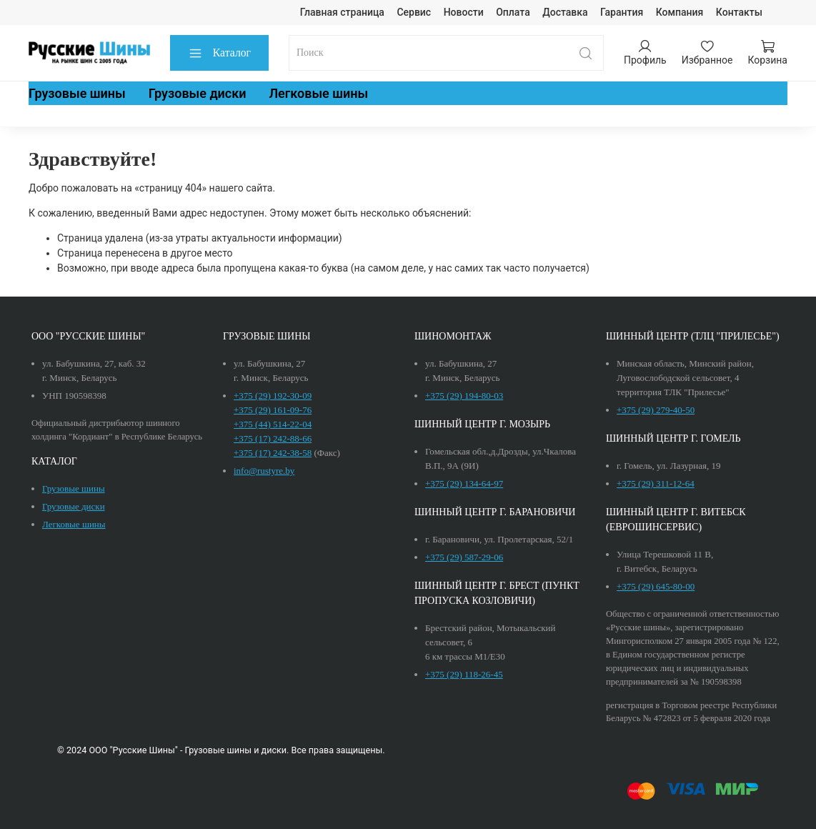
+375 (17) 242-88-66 (273, 438)
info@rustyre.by (264, 470)
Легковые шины (318, 93)
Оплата (513, 12)
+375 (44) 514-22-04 (273, 424)
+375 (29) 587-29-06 (464, 557)
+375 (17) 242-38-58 (273, 452)
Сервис (414, 12)
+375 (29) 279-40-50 (656, 409)
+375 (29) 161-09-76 (273, 409)
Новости (464, 12)
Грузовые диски (198, 93)
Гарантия (621, 12)
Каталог (219, 53)
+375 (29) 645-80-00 (656, 586)
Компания (680, 12)
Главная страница (342, 12)
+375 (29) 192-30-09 (273, 395)
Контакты (739, 12)
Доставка (564, 12)
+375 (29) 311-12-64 (656, 483)
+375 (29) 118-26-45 (464, 674)
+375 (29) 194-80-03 (464, 395)
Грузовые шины (77, 93)
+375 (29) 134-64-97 (464, 483)
